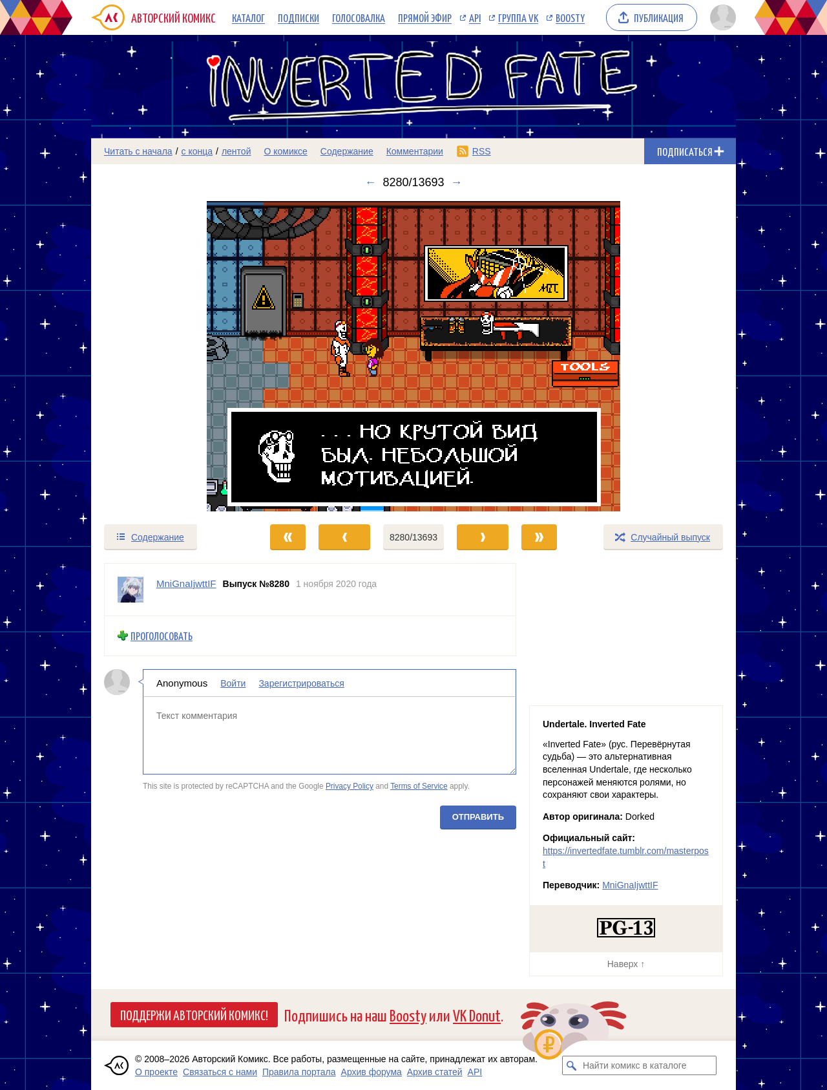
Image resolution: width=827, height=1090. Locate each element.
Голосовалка (358, 17)
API (475, 17)
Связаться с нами (220, 1072)
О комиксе (285, 151)
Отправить (478, 816)
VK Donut (477, 1015)
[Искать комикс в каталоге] (572, 1065)
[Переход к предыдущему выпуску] (172, 356)
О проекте (156, 1072)
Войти (233, 683)
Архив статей (435, 1072)
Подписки (298, 17)
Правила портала (299, 1072)
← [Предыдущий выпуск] (370, 182)
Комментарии (414, 151)
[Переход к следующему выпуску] (413, 356)
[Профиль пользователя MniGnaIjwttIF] (130, 590)
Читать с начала (138, 151)
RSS (481, 151)
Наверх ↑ (626, 964)
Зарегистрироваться (301, 683)
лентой (236, 151)
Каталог (248, 17)
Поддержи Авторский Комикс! (194, 1014)
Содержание (346, 151)
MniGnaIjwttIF (630, 885)
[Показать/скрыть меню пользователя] (721, 17)
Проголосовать (162, 636)
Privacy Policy (349, 786)
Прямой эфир (425, 17)
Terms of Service (419, 786)
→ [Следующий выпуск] (457, 182)
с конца (197, 151)
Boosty (570, 17)
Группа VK (518, 17)
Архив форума (371, 1072)
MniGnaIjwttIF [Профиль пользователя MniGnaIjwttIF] (186, 583)
